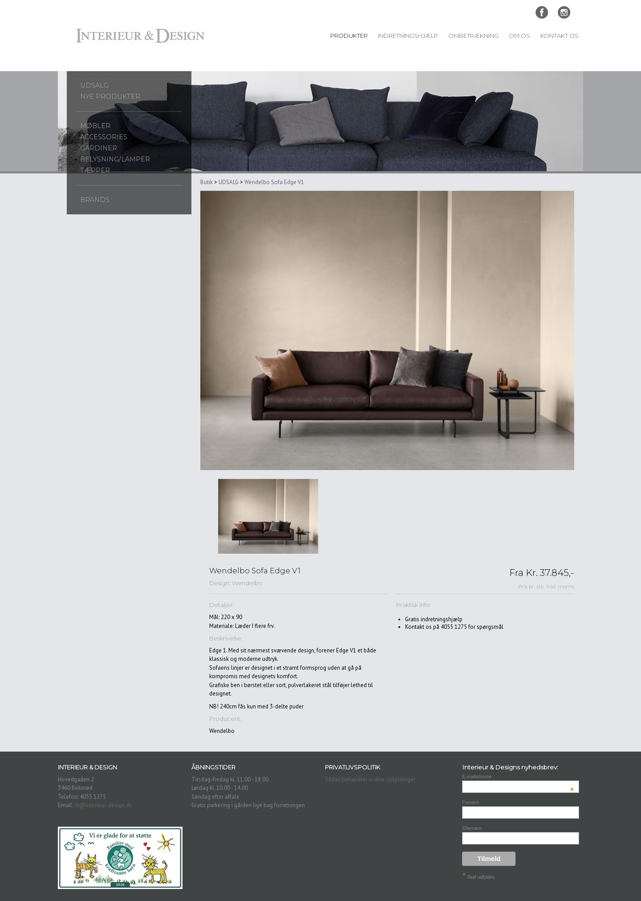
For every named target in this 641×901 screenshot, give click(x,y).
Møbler (95, 126)
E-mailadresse (518, 776)
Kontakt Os (559, 35)
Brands (95, 200)
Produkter (349, 35)
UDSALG (94, 85)
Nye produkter (110, 97)
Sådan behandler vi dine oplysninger (370, 779)
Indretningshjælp (408, 35)
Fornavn (470, 802)
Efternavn (472, 828)
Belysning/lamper (115, 159)
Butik (206, 182)
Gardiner (98, 148)
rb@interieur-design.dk (103, 805)
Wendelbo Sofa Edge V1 (274, 182)
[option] (268, 516)
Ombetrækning (473, 35)
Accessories (103, 137)
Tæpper (95, 170)
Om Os (519, 35)
